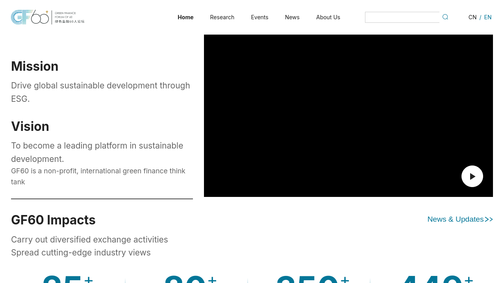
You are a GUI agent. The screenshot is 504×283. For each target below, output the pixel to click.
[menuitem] (185, 17)
